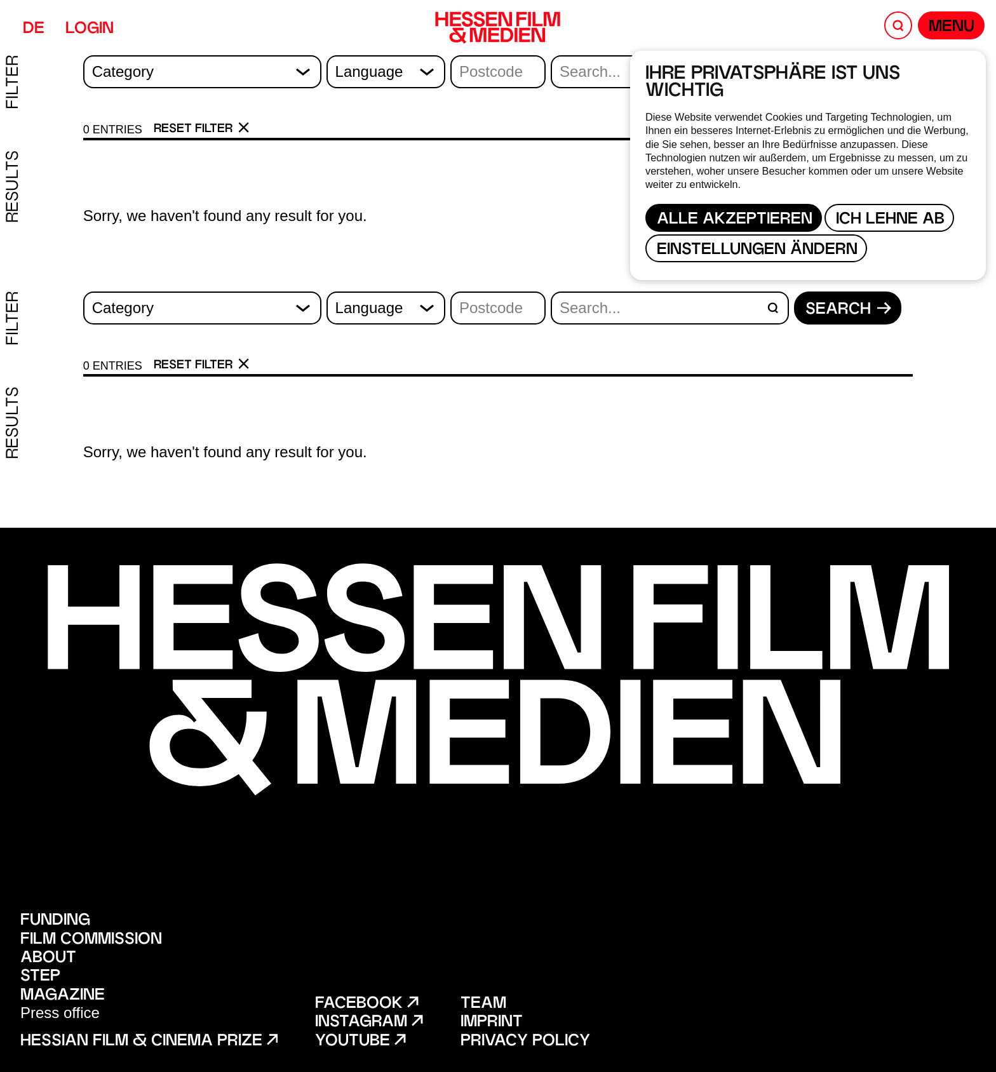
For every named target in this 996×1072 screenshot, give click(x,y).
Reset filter (202, 129)
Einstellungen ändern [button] (757, 250)
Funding (55, 921)
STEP (40, 977)
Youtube (360, 1042)
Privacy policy (525, 1042)
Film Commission (91, 940)
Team (483, 1004)
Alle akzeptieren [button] (734, 220)
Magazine (62, 996)
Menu (951, 28)
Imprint (492, 1023)
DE (33, 29)
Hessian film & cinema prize (149, 1042)
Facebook (366, 1004)
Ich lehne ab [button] (890, 220)
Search (848, 310)
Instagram (368, 1023)
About (48, 959)
